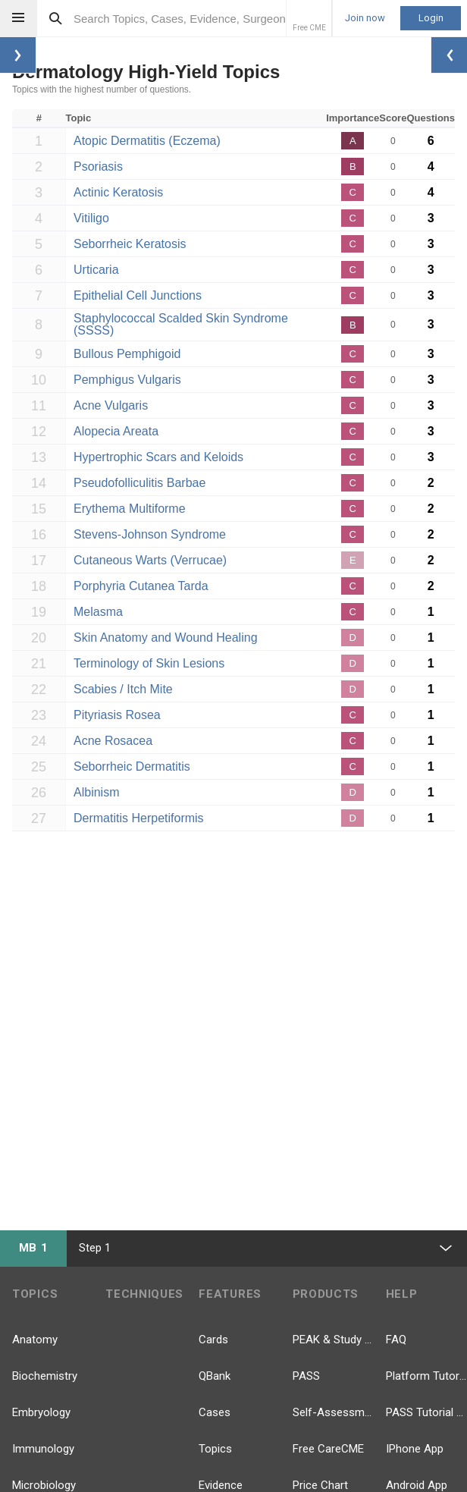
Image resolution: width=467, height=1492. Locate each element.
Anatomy (35, 1339)
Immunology (43, 1449)
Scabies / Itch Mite (123, 689)
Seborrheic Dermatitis (132, 766)
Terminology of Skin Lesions (149, 663)
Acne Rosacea (113, 740)
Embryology (41, 1412)
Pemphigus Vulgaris (127, 379)
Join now (365, 18)
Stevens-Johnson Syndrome (150, 534)
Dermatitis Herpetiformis (139, 818)
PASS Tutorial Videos (426, 1412)
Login (430, 18)
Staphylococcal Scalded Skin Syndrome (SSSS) (181, 324)
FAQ (396, 1339)
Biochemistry (44, 1376)
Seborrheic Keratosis (130, 243)
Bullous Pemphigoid (127, 353)
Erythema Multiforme (130, 508)
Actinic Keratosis (118, 192)
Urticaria (96, 269)
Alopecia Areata (116, 431)
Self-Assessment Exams (333, 1412)
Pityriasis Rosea (117, 714)
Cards (213, 1339)
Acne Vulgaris (111, 405)
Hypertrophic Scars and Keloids (158, 457)
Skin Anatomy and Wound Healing (166, 637)
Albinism (96, 792)
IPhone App (414, 1449)
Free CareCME (328, 1449)
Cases (214, 1412)
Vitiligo (91, 218)
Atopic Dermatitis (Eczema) (147, 140)
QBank (214, 1376)
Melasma (98, 611)
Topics (215, 1449)
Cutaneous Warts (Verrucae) (150, 560)
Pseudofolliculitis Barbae (139, 482)
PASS (306, 1376)
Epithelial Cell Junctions (138, 295)
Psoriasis (98, 166)
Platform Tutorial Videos (426, 1376)
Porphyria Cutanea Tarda (141, 586)
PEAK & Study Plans (333, 1339)
